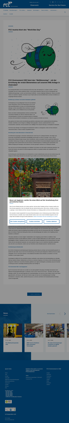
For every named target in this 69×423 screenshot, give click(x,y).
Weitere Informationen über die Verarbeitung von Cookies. (45, 216)
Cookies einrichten (34, 221)
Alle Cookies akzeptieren (17, 221)
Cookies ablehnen (51, 221)
